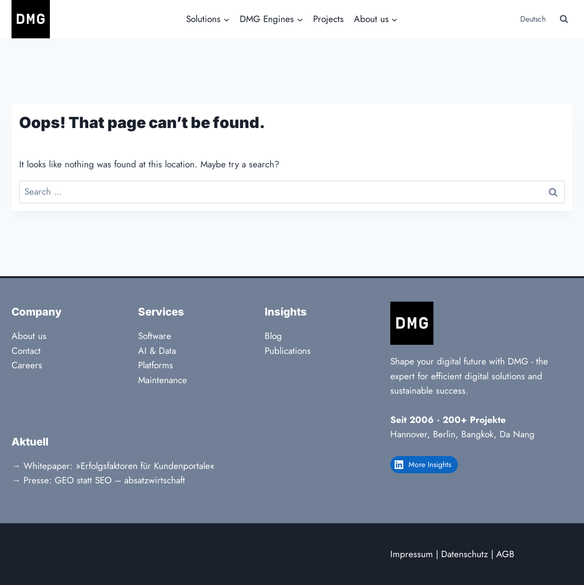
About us (29, 335)
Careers (27, 365)
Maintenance (162, 380)
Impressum (411, 554)
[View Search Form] (563, 19)
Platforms (155, 365)
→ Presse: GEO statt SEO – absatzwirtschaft (98, 480)
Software (154, 335)
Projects (328, 18)
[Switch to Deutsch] (532, 19)
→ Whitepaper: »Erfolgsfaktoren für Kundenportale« (113, 465)
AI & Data (157, 350)
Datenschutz (464, 554)
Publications (288, 350)
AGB (505, 554)
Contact (26, 350)
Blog (273, 335)
